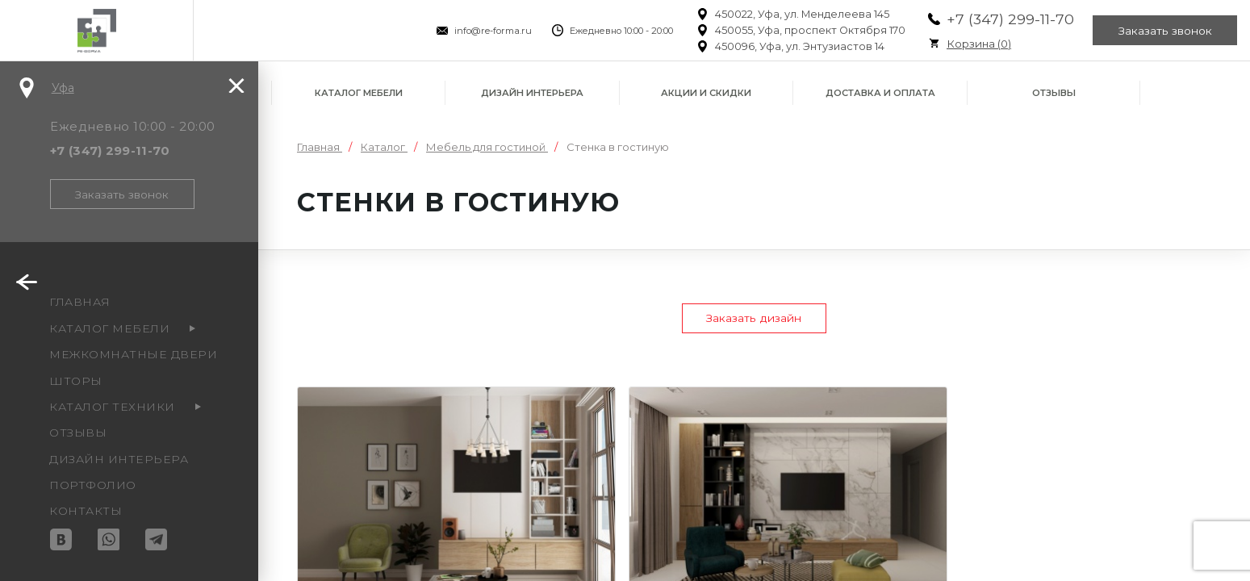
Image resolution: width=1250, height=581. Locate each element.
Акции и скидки (706, 92)
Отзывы (1054, 92)
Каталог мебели (359, 92)
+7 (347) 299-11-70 (1007, 18)
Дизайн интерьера (532, 92)
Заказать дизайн (754, 318)
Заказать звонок (1164, 30)
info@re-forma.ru (490, 30)
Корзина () (975, 43)
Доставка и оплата (880, 92)
